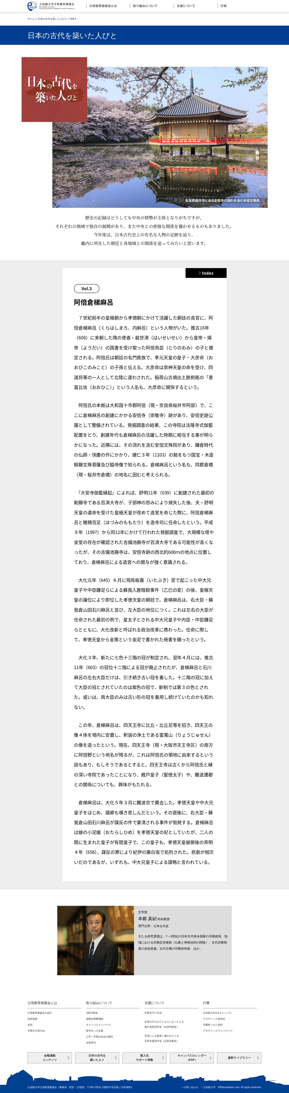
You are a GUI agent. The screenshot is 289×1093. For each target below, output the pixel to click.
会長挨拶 (32, 1018)
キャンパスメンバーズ (98, 1024)
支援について (154, 1003)
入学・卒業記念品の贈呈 (99, 1036)
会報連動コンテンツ (49, 1057)
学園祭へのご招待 (213, 1024)
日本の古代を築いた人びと (52, 18)
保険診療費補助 (94, 1018)
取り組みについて (99, 1003)
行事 (206, 1003)
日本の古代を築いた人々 (97, 1057)
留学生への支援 (94, 1030)
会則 (30, 1024)
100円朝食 (92, 1012)
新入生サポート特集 (144, 1057)
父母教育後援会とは (42, 1003)
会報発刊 (91, 1042)
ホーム (31, 18)
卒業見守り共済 (153, 1012)
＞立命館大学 (208, 1087)
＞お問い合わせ (189, 1087)
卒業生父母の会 (36, 1030)
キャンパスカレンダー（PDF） (192, 1057)
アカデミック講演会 (214, 1018)
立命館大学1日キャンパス (217, 1012)
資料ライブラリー (239, 1057)
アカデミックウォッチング (218, 1030)
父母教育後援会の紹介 (40, 1012)
